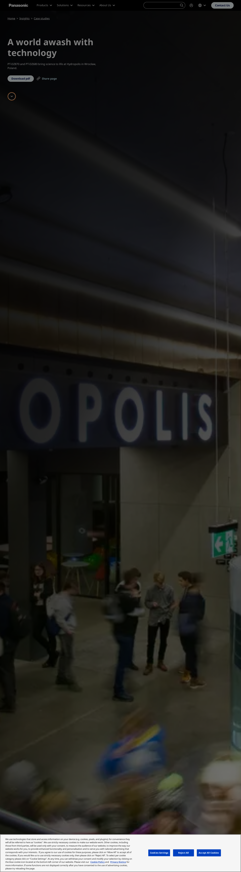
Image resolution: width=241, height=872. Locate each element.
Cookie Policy (97, 861)
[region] (120, 853)
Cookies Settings (159, 852)
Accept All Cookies (209, 852)
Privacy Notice (118, 861)
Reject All (183, 852)
